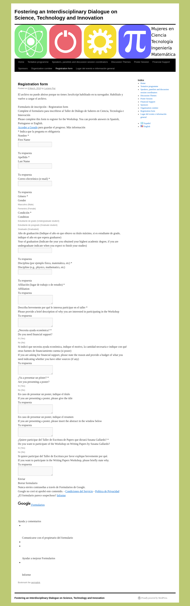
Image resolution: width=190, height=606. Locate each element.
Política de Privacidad (107, 491)
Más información (75, 127)
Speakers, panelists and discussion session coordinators (80, 62)
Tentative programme (38, 62)
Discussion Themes (121, 62)
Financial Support (161, 62)
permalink (35, 582)
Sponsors (23, 68)
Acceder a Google (28, 127)
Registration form (64, 68)
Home (21, 62)
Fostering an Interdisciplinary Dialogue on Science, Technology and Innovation (60, 598)
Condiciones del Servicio (79, 491)
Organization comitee (41, 68)
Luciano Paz (50, 88)
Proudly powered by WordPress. (154, 598)
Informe (61, 495)
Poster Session (141, 62)
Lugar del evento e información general (95, 68)
